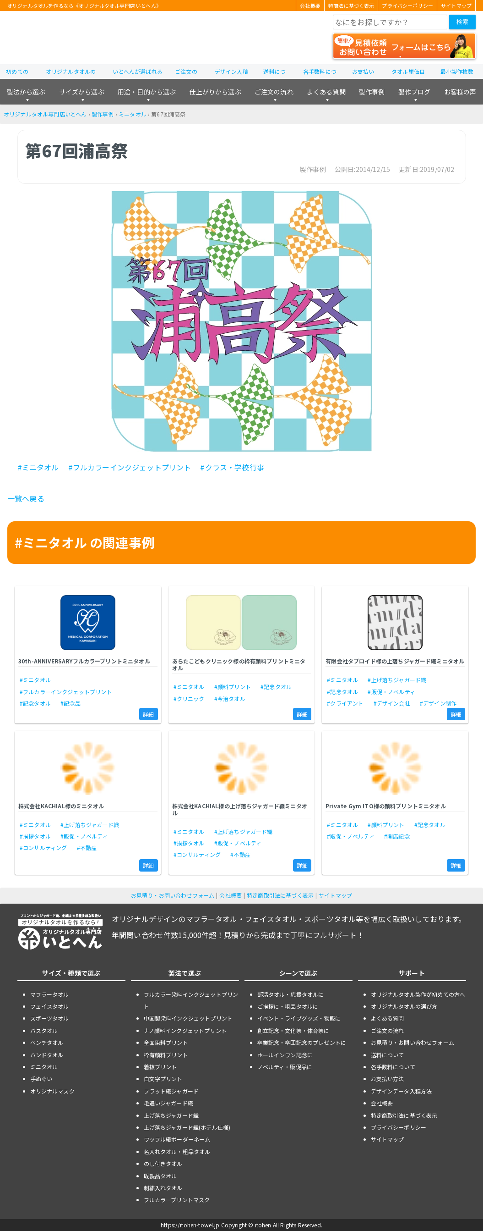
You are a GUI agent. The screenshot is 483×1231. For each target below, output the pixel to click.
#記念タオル (35, 703)
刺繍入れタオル (163, 1188)
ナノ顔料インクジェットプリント (185, 1030)
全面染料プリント (166, 1042)
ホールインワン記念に (285, 1055)
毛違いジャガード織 (168, 1103)
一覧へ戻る (25, 498)
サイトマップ (456, 5)
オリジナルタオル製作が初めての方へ (418, 994)
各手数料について (393, 1067)
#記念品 (70, 703)
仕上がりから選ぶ (215, 91)
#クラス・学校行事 (232, 467)
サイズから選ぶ (81, 91)
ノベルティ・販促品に (285, 1067)
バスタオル (44, 1030)
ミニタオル (133, 114)
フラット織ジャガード (171, 1091)
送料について (387, 1055)
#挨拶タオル (35, 836)
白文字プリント (163, 1078)
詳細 (148, 714)
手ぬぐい (41, 1078)
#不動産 (87, 847)
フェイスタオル (49, 1006)
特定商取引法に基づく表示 (280, 895)
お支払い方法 (387, 1078)
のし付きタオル (163, 1163)
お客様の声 (460, 91)
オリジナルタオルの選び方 (404, 1006)
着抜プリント (160, 1067)
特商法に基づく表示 (351, 5)
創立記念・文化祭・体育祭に (293, 1030)
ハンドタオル (47, 1055)
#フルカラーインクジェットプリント (129, 467)
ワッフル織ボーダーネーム (177, 1139)
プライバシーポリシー (407, 5)
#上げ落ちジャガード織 (397, 680)
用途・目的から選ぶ (147, 91)
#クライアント (345, 703)
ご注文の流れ (274, 91)
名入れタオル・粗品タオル (177, 1151)
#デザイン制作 (438, 703)
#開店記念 (397, 836)
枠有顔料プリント (166, 1055)
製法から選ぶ (26, 91)
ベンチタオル (47, 1042)
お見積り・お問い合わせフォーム (172, 895)
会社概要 (310, 5)
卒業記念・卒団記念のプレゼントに (302, 1042)
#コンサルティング (43, 847)
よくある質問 (326, 91)
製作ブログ (414, 91)
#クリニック (189, 698)
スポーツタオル (49, 1018)
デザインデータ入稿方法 (401, 1091)
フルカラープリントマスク (177, 1199)
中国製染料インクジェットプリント (188, 1018)
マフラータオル (49, 994)
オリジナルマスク (52, 1091)
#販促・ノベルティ (391, 692)
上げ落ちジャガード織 (171, 1115)
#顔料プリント (232, 686)
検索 (462, 21)
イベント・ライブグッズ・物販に (299, 1018)
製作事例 (372, 91)
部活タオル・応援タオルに (290, 994)
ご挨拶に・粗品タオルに (288, 1006)
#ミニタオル (38, 467)
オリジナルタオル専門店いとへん (45, 114)
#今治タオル (229, 698)
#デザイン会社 (392, 703)
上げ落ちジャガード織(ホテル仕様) (187, 1127)
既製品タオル (160, 1176)
